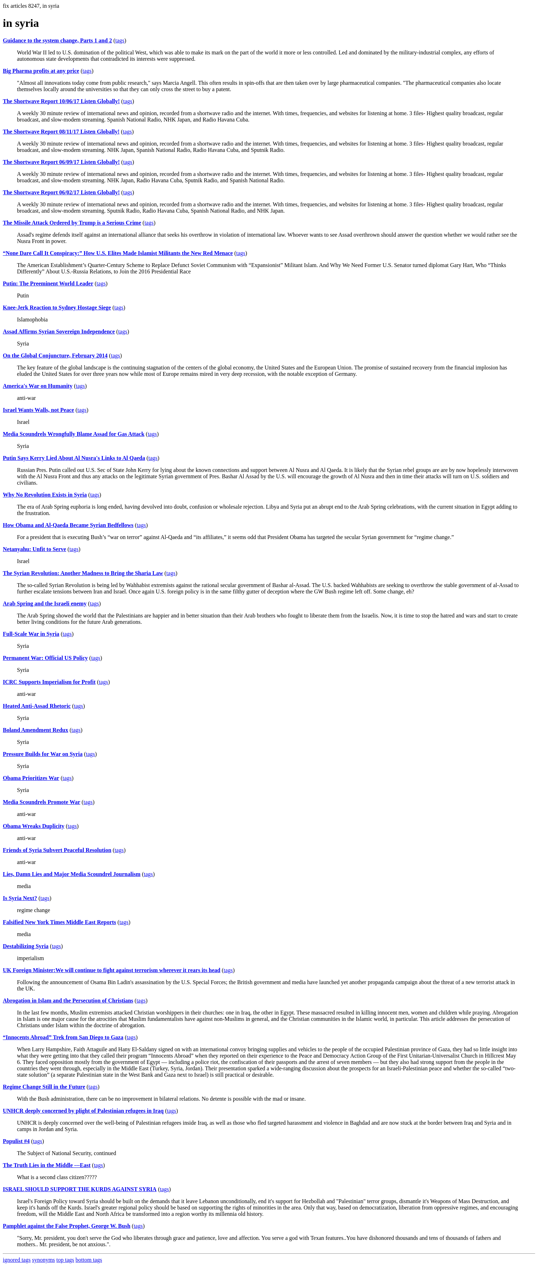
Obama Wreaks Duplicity (33, 826)
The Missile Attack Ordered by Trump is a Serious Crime (72, 223)
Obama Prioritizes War (31, 778)
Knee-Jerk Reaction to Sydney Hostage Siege (57, 307)
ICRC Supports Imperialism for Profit (49, 682)
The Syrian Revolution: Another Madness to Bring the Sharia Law (83, 573)
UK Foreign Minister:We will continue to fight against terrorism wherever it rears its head (111, 970)
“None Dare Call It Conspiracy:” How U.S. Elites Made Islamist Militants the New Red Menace (118, 253)
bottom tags (89, 1260)
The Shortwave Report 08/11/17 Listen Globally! (61, 132)
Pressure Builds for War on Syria (43, 754)
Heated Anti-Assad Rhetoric (37, 706)
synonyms (43, 1260)
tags (119, 40)
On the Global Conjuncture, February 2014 (55, 356)
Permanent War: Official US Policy (45, 658)
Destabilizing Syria (25, 946)
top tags (65, 1260)
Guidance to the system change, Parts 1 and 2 (57, 40)
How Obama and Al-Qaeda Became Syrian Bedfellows (68, 525)
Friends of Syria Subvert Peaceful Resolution (57, 850)
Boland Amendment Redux (35, 730)
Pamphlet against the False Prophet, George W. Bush (66, 1226)
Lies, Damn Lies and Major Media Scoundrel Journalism (72, 874)
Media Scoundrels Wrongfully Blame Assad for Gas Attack (73, 434)
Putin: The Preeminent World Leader (48, 283)
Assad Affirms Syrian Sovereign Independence (59, 332)
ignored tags (17, 1260)
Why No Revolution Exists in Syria (45, 495)
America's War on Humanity (37, 386)
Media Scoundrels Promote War (41, 802)
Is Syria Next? (20, 898)
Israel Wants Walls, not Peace (38, 410)
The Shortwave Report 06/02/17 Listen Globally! (61, 192)
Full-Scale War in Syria (31, 634)
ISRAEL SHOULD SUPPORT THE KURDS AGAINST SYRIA (79, 1189)
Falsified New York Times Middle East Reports (59, 922)
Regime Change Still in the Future (44, 1087)
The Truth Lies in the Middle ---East (46, 1165)
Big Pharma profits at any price (41, 71)
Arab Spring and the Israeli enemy (45, 604)
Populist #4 (16, 1141)
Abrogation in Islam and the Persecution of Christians (68, 1001)
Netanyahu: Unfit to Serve (34, 549)
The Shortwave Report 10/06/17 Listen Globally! (61, 101)
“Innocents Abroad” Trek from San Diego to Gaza (63, 1037)
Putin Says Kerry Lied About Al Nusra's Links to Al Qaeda (74, 458)
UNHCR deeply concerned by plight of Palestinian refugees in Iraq (83, 1111)
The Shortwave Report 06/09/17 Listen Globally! (61, 162)
